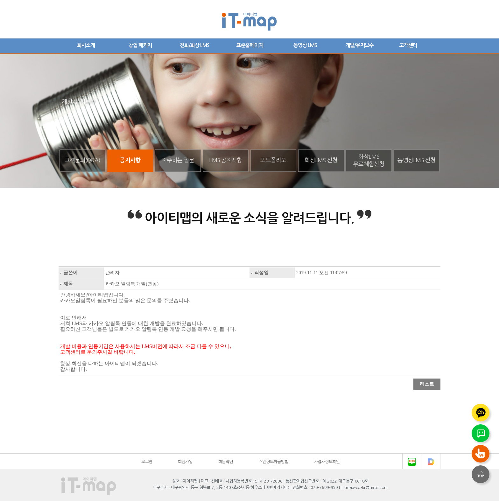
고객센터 (408, 45)
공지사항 (130, 160)
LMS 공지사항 (225, 160)
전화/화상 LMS (194, 45)
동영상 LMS (305, 45)
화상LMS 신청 (321, 160)
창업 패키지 (140, 45)
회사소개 (86, 45)
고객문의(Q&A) (83, 160)
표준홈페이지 (249, 45)
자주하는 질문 (178, 160)
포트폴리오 (273, 160)
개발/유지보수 (359, 45)
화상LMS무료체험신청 (368, 160)
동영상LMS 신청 (416, 160)
